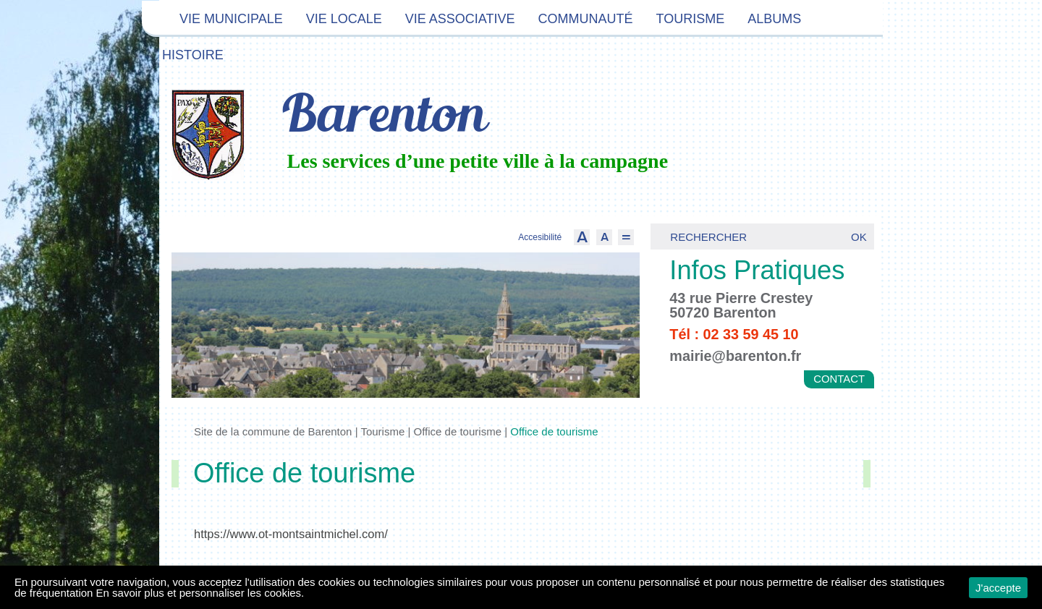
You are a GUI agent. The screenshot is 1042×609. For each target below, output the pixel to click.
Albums (774, 19)
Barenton (382, 117)
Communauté (585, 19)
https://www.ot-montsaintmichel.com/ (291, 533)
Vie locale (344, 19)
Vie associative (460, 19)
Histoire (193, 55)
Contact (839, 379)
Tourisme (690, 19)
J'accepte (998, 588)
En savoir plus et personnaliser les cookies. (200, 593)
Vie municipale (231, 19)
